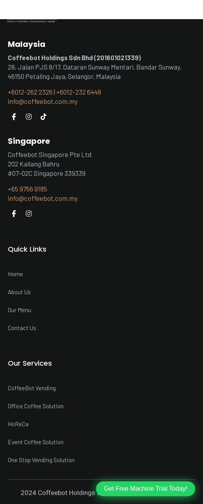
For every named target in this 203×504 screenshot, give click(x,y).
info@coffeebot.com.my (43, 101)
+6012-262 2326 (30, 92)
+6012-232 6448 (78, 92)
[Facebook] (14, 116)
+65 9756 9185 (27, 189)
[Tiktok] (43, 116)
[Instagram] (28, 116)
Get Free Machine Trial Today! (145, 488)
